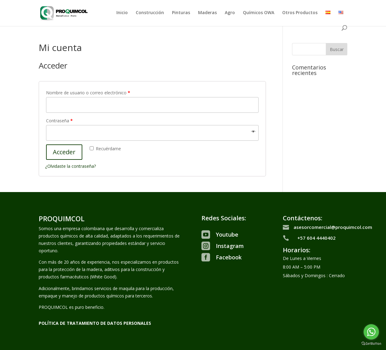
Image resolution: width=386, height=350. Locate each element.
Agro (230, 12)
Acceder (64, 152)
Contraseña (59, 121)
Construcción (150, 12)
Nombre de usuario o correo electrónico (88, 93)
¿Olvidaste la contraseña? (70, 166)
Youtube (227, 234)
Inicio (122, 12)
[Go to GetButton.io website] (371, 344)
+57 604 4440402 (316, 238)
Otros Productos (300, 12)
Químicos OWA (258, 12)
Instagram (230, 246)
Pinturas (181, 12)
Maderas (207, 12)
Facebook (229, 257)
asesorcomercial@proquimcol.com (333, 227)
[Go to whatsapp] (371, 332)
